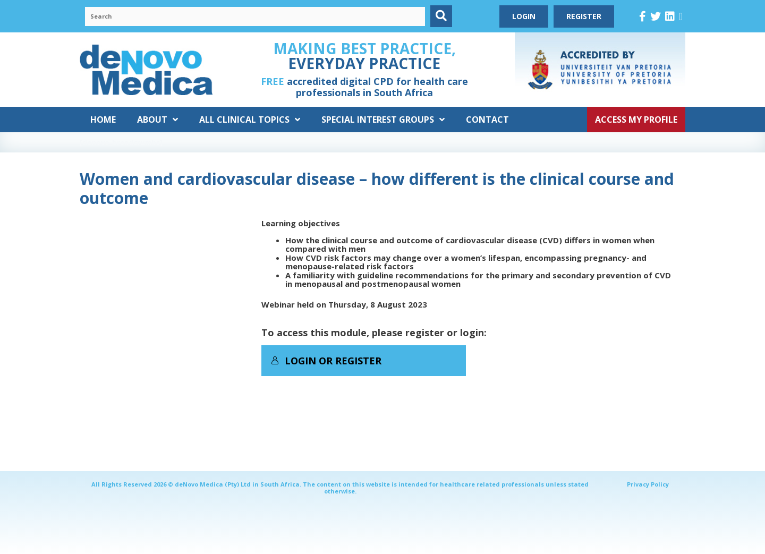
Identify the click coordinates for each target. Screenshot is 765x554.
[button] (441, 16)
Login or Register (326, 360)
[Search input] (255, 16)
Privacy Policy (648, 484)
